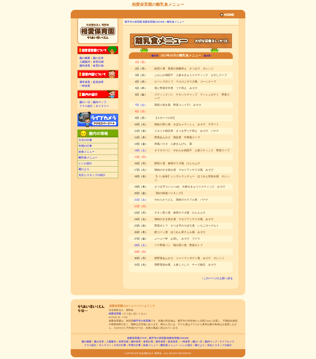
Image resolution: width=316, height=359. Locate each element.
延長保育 (98, 82)
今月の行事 (85, 140)
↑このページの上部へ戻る (217, 278)
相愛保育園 (115, 313)
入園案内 (84, 61)
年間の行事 (85, 145)
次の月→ (208, 55)
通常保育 (84, 82)
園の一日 (84, 102)
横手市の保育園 (142, 320)
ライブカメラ (227, 341)
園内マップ (99, 102)
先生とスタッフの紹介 (92, 175)
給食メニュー (87, 151)
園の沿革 (98, 58)
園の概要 (84, 58)
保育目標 (98, 61)
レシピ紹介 (85, 163)
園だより (84, 169)
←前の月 (153, 55)
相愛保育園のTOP (137, 338)
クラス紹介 (86, 106)
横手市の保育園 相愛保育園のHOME (144, 21)
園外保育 (84, 65)
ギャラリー (102, 106)
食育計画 (98, 65)
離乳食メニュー (88, 157)
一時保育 (84, 85)
